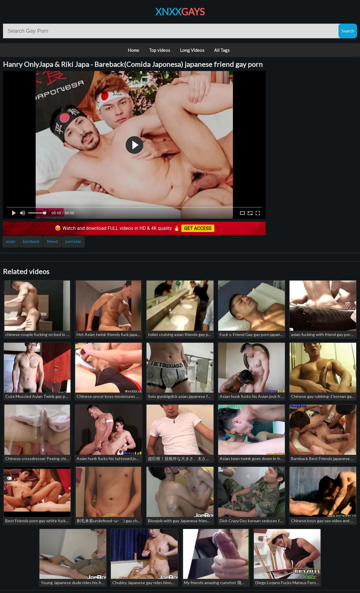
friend (52, 241)
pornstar (73, 241)
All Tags (222, 50)
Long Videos (192, 50)
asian (10, 241)
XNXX (180, 11)
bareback (31, 241)
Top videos (159, 50)
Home (133, 50)
